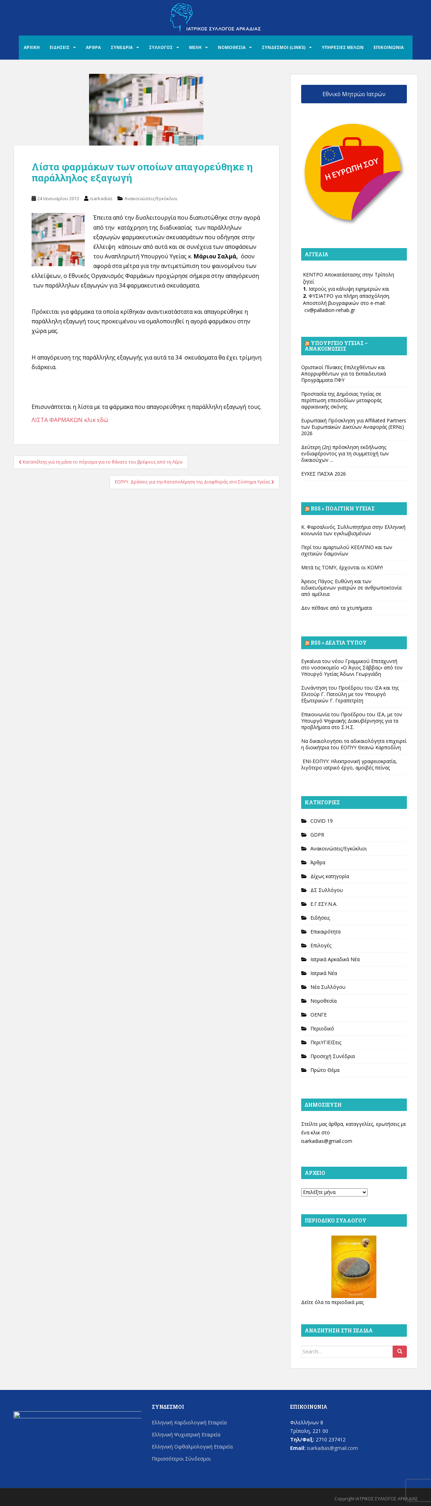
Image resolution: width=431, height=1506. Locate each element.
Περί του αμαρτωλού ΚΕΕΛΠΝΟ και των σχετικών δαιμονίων (346, 550)
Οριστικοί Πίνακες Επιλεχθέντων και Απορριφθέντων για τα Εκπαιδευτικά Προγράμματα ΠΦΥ (343, 373)
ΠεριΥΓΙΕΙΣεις (325, 1042)
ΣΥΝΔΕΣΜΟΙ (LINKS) (283, 47)
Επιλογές (320, 945)
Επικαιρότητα (325, 931)
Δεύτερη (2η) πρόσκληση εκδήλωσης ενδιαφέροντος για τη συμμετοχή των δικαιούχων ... (345, 453)
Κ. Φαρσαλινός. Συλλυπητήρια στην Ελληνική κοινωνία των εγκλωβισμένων (353, 530)
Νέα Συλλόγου (328, 987)
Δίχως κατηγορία (329, 876)
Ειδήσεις (320, 917)
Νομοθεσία (323, 1000)
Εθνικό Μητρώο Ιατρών (354, 94)
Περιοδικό (322, 1028)
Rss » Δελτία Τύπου (339, 642)
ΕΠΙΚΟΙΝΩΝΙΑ (389, 47)
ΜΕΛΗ (195, 47)
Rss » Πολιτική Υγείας (343, 508)
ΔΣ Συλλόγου (326, 890)
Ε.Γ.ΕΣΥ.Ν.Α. (323, 903)
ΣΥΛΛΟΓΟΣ (161, 47)
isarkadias (101, 198)
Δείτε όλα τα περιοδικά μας (332, 1302)
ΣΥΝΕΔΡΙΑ (122, 47)
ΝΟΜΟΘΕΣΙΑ (231, 47)
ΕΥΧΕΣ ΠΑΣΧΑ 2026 (323, 473)
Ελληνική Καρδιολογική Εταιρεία (189, 1422)
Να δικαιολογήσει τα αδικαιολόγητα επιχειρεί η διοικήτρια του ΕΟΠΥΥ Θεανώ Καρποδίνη (354, 744)
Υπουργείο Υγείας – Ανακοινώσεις (336, 346)
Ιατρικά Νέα (323, 973)
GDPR (317, 834)
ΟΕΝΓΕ (318, 1014)
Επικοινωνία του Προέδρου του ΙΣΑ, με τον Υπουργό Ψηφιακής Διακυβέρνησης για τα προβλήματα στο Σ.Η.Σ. (351, 720)
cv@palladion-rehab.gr (329, 310)
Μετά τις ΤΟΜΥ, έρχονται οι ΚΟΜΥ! (342, 567)
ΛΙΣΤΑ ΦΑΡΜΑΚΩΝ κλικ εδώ (70, 420)
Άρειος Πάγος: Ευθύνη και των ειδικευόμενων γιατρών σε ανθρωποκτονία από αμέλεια (351, 587)
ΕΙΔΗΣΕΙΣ (60, 47)
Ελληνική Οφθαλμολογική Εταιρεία (192, 1446)
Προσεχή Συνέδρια (332, 1056)
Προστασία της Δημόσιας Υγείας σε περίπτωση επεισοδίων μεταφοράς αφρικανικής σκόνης (341, 400)
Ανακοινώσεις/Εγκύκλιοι (151, 198)
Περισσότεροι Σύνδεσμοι (181, 1458)
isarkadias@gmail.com (326, 1141)
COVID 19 (321, 820)
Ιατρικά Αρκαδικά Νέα (335, 959)
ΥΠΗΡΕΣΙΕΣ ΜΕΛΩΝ (343, 47)
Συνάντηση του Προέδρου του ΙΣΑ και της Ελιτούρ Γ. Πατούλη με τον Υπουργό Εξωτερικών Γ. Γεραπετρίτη (350, 694)
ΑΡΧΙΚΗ (32, 47)
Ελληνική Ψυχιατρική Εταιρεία (186, 1434)
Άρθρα (317, 862)
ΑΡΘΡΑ (93, 47)
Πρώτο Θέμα (324, 1070)
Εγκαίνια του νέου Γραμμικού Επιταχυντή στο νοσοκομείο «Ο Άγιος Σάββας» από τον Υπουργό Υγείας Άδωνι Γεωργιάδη (352, 667)
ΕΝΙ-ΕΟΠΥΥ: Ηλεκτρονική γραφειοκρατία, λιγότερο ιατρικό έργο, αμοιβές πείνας (349, 764)
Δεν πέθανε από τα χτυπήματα (336, 607)
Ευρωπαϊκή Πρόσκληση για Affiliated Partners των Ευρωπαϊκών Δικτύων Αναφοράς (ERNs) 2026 (353, 427)
